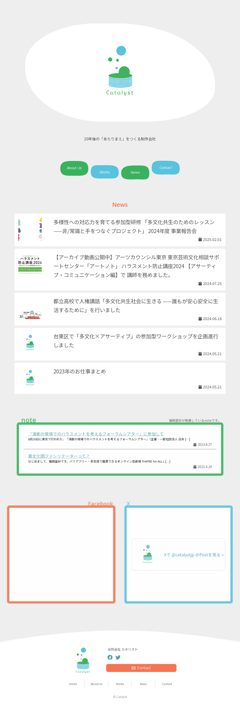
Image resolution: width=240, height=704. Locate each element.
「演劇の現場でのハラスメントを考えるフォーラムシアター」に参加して (98, 435)
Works (105, 172)
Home (73, 684)
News (135, 172)
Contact (166, 167)
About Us (74, 168)
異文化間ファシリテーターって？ (64, 455)
